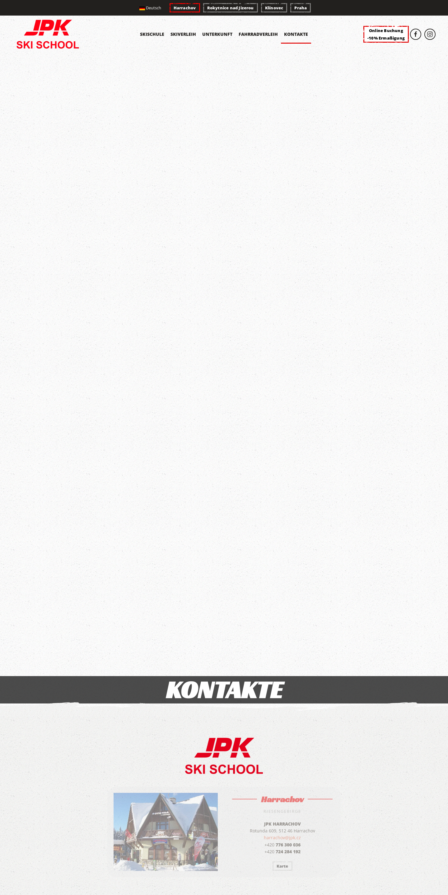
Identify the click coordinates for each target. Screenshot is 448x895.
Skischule (152, 34)
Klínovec (274, 8)
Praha (300, 8)
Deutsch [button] (150, 8)
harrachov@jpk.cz (282, 838)
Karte (282, 866)
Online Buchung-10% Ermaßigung (386, 34)
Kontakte (296, 34)
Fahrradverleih (258, 34)
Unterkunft (217, 34)
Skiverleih (183, 34)
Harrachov (185, 8)
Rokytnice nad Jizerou (230, 8)
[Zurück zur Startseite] (49, 34)
